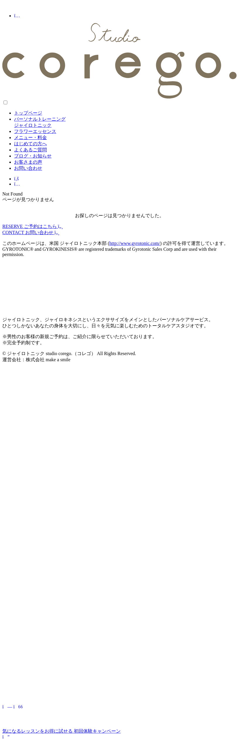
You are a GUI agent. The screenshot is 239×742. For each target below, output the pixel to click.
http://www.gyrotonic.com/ (134, 243)
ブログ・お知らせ (33, 155)
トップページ (28, 112)
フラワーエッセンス (35, 131)
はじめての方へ (30, 143)
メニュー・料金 (30, 137)
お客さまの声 (28, 162)
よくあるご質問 (30, 149)
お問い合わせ (28, 168)
